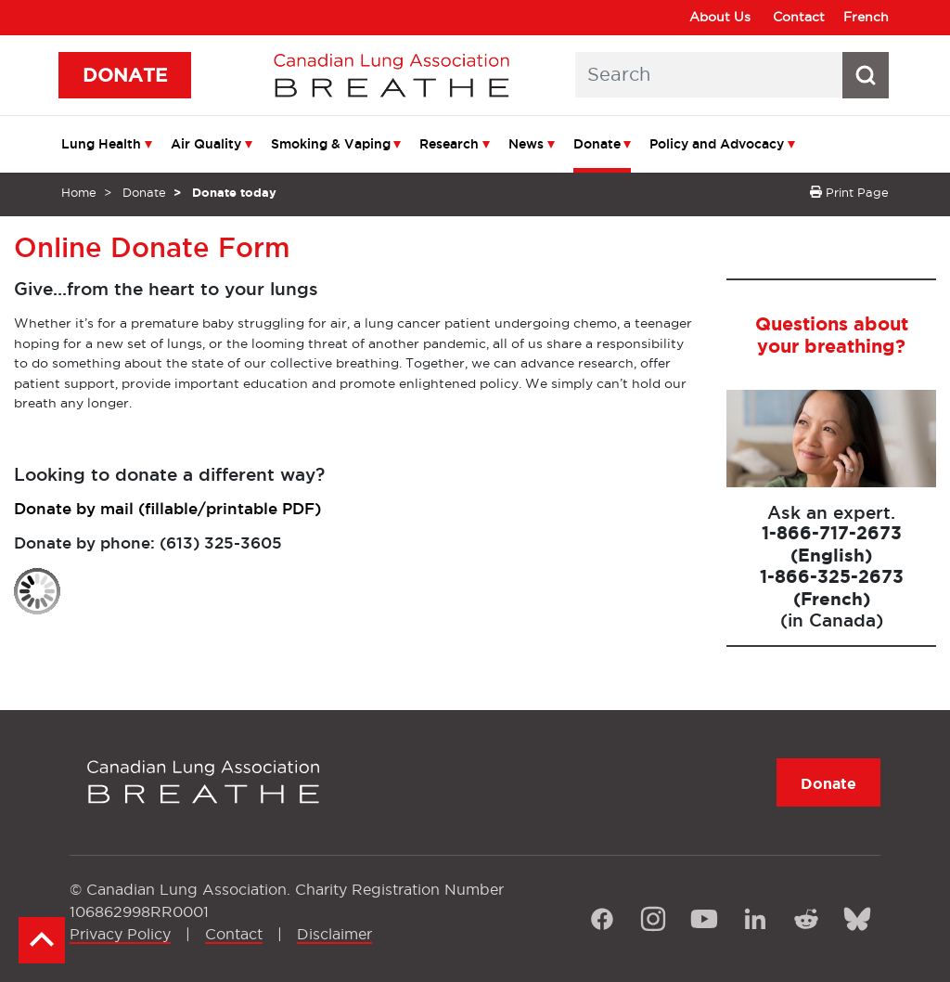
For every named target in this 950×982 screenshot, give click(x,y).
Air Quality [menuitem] (206, 143)
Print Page (849, 192)
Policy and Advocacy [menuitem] (716, 143)
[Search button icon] (865, 75)
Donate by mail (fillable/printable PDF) (167, 508)
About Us (720, 16)
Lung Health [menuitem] (101, 143)
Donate (144, 192)
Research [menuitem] (449, 143)
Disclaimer (334, 933)
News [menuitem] (526, 143)
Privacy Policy (120, 933)
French (866, 16)
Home (78, 192)
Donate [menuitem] (597, 143)
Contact (799, 16)
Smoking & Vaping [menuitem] (331, 143)
